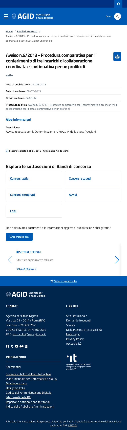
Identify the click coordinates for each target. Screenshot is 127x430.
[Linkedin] (26, 346)
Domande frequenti (78, 320)
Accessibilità (73, 343)
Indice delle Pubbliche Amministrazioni (30, 406)
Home (9, 31)
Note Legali (73, 334)
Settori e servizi (30, 252)
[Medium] (21, 346)
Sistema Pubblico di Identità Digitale (28, 374)
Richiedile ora (19, 237)
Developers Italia (16, 383)
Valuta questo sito (63, 281)
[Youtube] (16, 346)
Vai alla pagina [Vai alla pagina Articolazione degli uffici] (25, 269)
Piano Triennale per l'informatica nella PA (31, 378)
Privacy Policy (75, 339)
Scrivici (70, 325)
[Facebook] (7, 346)
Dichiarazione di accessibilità (84, 329)
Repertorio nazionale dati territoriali (28, 402)
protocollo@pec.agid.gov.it (29, 334)
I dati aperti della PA (18, 397)
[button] (117, 259)
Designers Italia (15, 388)
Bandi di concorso (27, 31)
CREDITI (72, 425)
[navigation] (6, 16)
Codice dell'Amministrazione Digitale (28, 392)
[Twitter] (11, 346)
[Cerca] (117, 16)
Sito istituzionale (76, 316)
